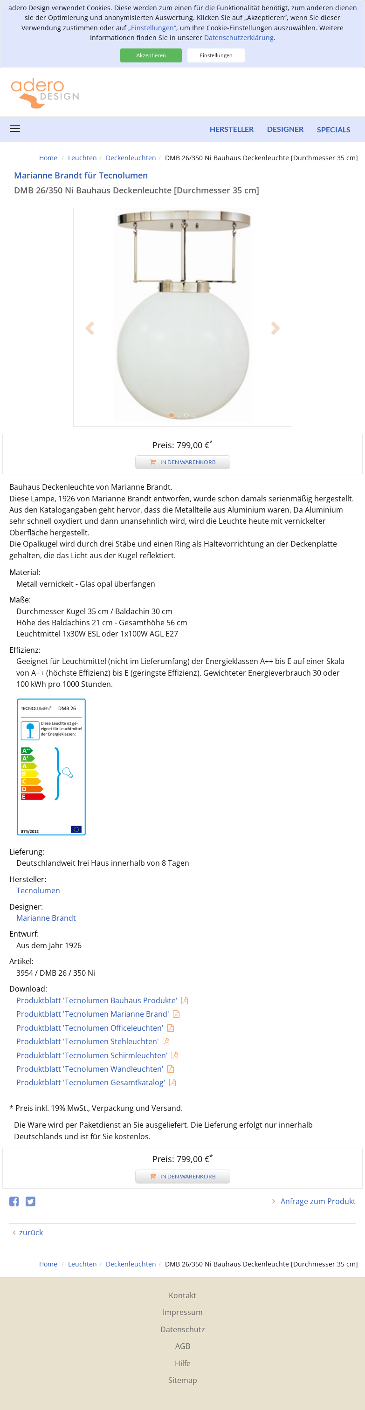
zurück (31, 1232)
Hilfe (183, 1363)
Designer (285, 129)
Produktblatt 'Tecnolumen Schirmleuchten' (92, 1055)
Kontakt (182, 1295)
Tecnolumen (38, 890)
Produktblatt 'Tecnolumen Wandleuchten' (90, 1069)
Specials (334, 129)
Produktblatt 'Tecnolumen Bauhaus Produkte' (97, 1000)
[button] (89, 372)
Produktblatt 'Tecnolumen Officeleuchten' (90, 1028)
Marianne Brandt (46, 918)
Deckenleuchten (131, 157)
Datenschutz (182, 1329)
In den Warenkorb (183, 462)
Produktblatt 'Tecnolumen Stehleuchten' (87, 1041)
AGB (182, 1346)
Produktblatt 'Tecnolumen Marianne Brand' (92, 1014)
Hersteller (231, 129)
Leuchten (82, 157)
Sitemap (182, 1380)
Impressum (183, 1312)
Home (48, 157)
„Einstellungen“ (152, 27)
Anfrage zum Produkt (317, 1201)
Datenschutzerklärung (239, 37)
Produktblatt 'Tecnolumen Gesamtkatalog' (90, 1082)
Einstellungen (216, 55)
